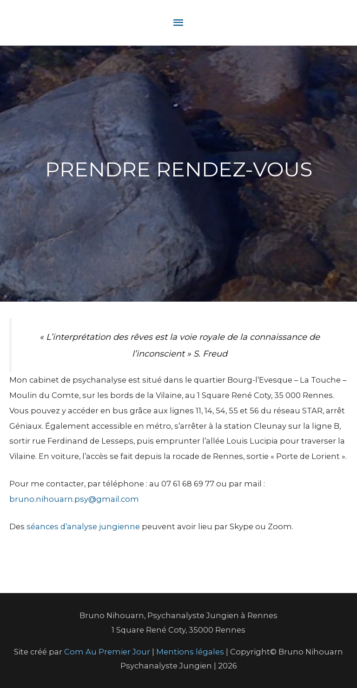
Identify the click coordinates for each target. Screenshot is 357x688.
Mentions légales (191, 651)
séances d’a (49, 526)
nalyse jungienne (106, 526)
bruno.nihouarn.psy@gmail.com (74, 499)
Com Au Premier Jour (107, 651)
